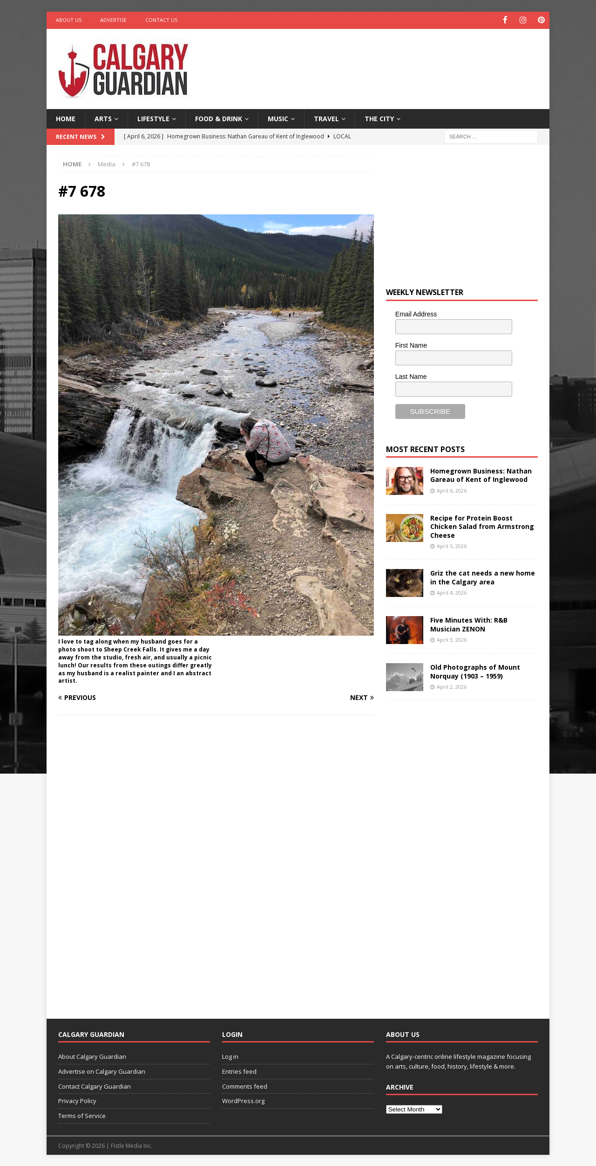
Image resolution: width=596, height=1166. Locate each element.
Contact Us (161, 19)
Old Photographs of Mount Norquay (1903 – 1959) (475, 670)
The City (379, 117)
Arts (103, 117)
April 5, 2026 (452, 545)
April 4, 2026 (452, 591)
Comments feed (244, 1085)
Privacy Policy (77, 1100)
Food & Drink (218, 117)
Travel (326, 117)
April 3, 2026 (452, 638)
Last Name (411, 375)
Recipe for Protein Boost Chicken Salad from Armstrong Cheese (482, 526)
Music (278, 117)
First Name (411, 344)
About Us (68, 19)
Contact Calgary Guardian (94, 1085)
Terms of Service (82, 1115)
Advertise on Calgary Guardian (101, 1070)
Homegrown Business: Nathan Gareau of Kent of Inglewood (481, 474)
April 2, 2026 (452, 685)
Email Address (416, 313)
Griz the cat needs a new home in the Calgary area (482, 576)
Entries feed (239, 1070)
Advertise (113, 19)
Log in (230, 1056)
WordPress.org (243, 1100)
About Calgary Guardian (92, 1056)
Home (65, 117)
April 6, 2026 (452, 489)
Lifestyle (153, 117)
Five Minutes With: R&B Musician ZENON (469, 623)
